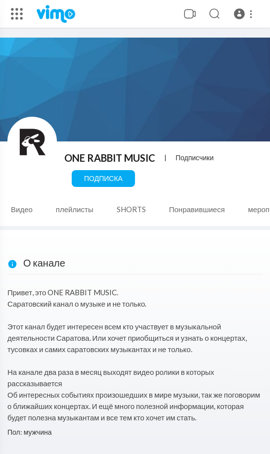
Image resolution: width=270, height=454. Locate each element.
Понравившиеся (197, 209)
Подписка (103, 178)
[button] (244, 14)
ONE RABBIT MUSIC (109, 158)
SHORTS (131, 209)
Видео (22, 209)
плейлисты (74, 209)
